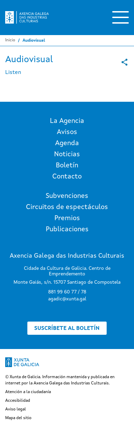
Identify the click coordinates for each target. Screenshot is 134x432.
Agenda (67, 143)
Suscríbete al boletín (67, 328)
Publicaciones (67, 229)
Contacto (67, 176)
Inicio (10, 40)
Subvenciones (67, 196)
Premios (67, 218)
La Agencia (67, 121)
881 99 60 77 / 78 (67, 292)
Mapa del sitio (18, 418)
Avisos (67, 132)
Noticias (67, 154)
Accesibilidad (17, 401)
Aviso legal (15, 409)
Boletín (67, 165)
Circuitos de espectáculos (67, 207)
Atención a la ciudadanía (28, 392)
